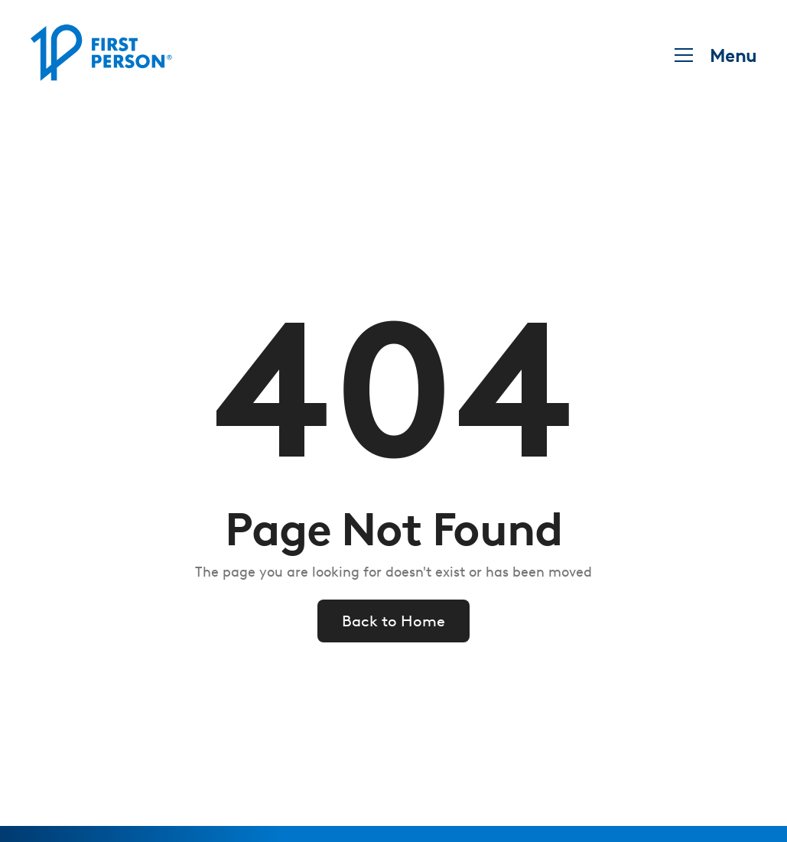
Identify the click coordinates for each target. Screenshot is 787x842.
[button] (710, 55)
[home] (101, 55)
